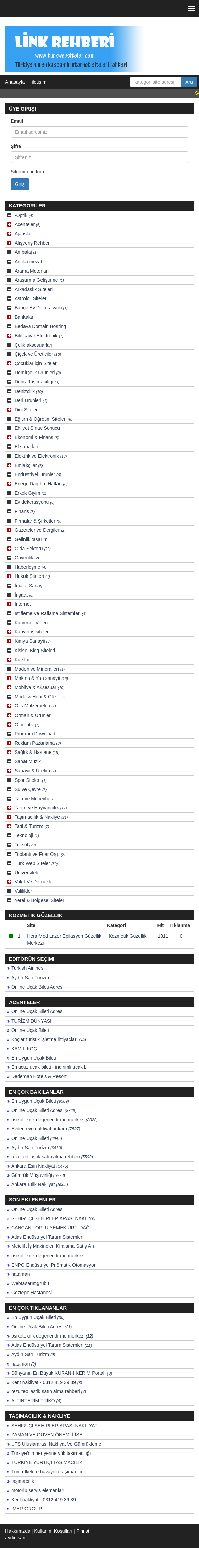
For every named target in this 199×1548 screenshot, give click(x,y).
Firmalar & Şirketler (38, 521)
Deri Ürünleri (31, 400)
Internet (23, 604)
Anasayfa (15, 82)
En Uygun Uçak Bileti (33, 1058)
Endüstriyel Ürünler (38, 474)
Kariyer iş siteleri (32, 631)
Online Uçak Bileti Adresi (37, 987)
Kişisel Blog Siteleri (35, 650)
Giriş (20, 184)
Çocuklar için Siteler (36, 363)
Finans (25, 511)
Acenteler (28, 224)
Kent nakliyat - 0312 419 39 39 (46, 1382)
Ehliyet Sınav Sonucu (37, 428)
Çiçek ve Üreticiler (38, 354)
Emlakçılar (29, 465)
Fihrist (83, 1531)
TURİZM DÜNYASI (31, 1021)
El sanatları (26, 446)
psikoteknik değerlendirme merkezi (54, 1119)
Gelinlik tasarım (31, 539)
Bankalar (24, 317)
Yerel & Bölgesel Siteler (39, 900)
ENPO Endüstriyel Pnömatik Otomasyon (54, 1265)
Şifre (16, 146)
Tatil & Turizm (32, 826)
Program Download (35, 733)
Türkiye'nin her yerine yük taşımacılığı (51, 1453)
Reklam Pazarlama (38, 743)
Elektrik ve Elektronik (41, 456)
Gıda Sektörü (33, 548)
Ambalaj (26, 252)
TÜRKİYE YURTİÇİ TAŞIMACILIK (47, 1462)
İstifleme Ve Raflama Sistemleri (50, 613)
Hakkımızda (17, 1531)
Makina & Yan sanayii (41, 678)
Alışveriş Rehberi (33, 243)
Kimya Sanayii (33, 641)
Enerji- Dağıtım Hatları (41, 483)
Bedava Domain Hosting (40, 326)
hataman (20, 1274)
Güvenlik (27, 557)
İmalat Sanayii (30, 585)
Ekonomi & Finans (37, 437)
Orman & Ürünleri (33, 715)
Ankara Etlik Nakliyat (39, 1184)
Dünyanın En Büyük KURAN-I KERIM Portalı (61, 1373)
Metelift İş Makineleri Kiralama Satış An (52, 1246)
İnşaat (24, 595)
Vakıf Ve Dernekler (34, 882)
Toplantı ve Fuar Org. (40, 854)
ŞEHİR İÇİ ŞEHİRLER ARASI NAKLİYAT (54, 1218)
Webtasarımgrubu (30, 1283)
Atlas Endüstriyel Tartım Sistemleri (47, 1237)
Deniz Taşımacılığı (37, 381)
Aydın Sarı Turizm (30, 977)
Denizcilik (29, 391)
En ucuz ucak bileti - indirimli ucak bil (50, 1067)
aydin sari (15, 1537)
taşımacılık (22, 1481)
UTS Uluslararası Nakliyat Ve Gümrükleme (56, 1444)
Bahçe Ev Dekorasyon (41, 307)
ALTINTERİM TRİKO (36, 1400)
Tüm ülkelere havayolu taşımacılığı (48, 1471)
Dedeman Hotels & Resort (39, 1076)
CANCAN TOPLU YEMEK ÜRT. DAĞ (50, 1227)
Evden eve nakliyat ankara (45, 1128)
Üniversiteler (28, 872)
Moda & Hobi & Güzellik (40, 696)
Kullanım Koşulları (53, 1531)
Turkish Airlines (27, 968)
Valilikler (23, 891)
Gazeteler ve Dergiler (40, 530)
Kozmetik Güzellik (127, 936)
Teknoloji (27, 835)
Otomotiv (27, 724)
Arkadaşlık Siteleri (34, 289)
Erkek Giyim (30, 493)
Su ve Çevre (31, 789)
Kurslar (22, 659)
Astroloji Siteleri (31, 298)
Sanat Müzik (28, 761)
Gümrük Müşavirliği (38, 1175)
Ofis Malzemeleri (35, 706)
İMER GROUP (26, 1509)
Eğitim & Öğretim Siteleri (43, 419)
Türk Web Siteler (36, 863)
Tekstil (25, 844)
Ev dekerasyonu (35, 502)
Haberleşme (30, 567)
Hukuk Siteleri (32, 576)
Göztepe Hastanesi (31, 1292)
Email (17, 121)
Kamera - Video (31, 622)
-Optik (24, 215)
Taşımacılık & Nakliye (41, 817)
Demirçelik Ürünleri (38, 372)
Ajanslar (23, 233)
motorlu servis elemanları (37, 1490)
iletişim (39, 82)
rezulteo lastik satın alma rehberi (52, 1156)
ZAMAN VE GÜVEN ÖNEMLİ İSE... (48, 1434)
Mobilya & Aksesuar (39, 687)
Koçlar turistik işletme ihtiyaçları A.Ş (48, 1039)
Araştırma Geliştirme (39, 280)
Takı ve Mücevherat (35, 798)
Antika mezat (28, 261)
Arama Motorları (32, 271)
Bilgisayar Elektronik (39, 335)
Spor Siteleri (31, 780)
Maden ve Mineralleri (40, 669)
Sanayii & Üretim (35, 770)
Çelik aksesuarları (33, 345)
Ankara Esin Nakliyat (39, 1166)
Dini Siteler (26, 409)
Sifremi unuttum (27, 171)
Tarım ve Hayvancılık (41, 807)
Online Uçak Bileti (30, 1030)
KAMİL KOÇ (24, 1048)
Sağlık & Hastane (37, 752)
